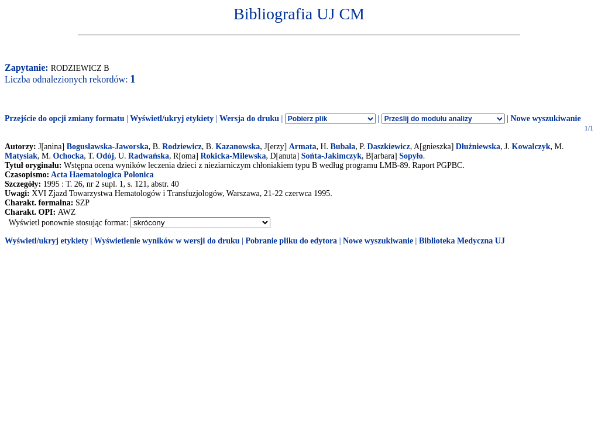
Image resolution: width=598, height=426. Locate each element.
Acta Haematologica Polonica (102, 174)
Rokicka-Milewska (233, 156)
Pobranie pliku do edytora (291, 240)
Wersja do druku (249, 118)
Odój (105, 156)
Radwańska (148, 156)
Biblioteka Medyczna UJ (462, 240)
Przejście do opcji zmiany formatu (65, 118)
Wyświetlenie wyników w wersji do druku (167, 240)
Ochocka (68, 156)
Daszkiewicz (388, 146)
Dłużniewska (478, 146)
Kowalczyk (531, 146)
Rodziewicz (182, 146)
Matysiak (21, 156)
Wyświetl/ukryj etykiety (172, 118)
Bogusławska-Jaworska (108, 146)
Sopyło (410, 156)
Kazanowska (237, 146)
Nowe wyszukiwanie (545, 118)
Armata (303, 146)
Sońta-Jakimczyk (331, 156)
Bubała (343, 146)
